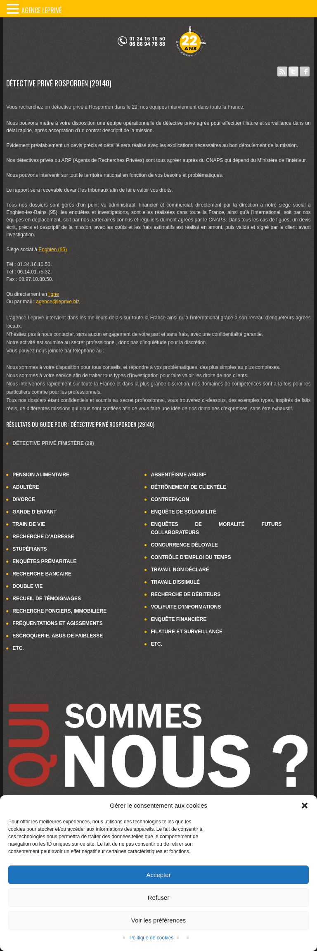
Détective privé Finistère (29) (53, 443)
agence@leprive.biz (58, 301)
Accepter (158, 874)
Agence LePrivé (41, 10)
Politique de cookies (152, 938)
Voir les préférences (158, 920)
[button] (304, 805)
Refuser (159, 897)
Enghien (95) (52, 249)
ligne (53, 294)
